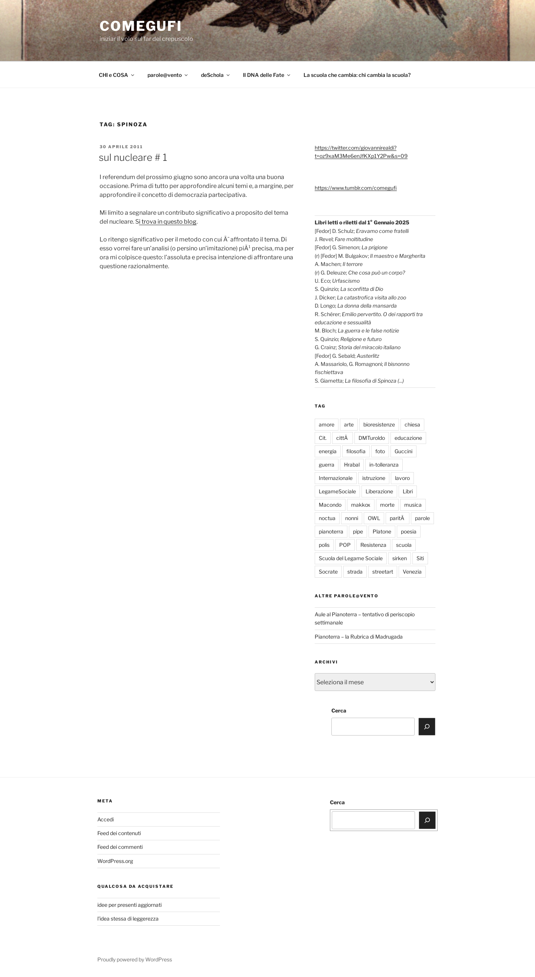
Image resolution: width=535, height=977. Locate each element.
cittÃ (342, 438)
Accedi (105, 819)
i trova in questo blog (168, 221)
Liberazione (379, 491)
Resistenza (373, 545)
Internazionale (336, 478)
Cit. (323, 438)
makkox (360, 505)
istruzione (373, 478)
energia (328, 451)
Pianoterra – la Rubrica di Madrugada (359, 636)
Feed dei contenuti (119, 833)
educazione (408, 438)
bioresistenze (379, 424)
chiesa (412, 424)
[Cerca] (426, 727)
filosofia (356, 451)
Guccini (403, 451)
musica (413, 505)
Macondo (330, 505)
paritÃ (397, 518)
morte (387, 505)
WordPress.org (115, 861)
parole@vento (168, 75)
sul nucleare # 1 (133, 157)
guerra (326, 464)
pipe (358, 531)
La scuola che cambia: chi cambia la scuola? (357, 75)
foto (380, 451)
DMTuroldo (372, 438)
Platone (382, 531)
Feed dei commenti (120, 847)
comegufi (141, 26)
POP (345, 545)
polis (324, 545)
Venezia (412, 571)
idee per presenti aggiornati (129, 905)
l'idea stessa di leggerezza (128, 918)
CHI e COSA (117, 75)
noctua (327, 518)
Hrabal (352, 464)
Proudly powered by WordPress (134, 959)
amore (326, 424)
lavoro (402, 478)
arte (349, 424)
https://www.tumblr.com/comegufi (356, 188)
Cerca (338, 710)
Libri (408, 491)
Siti (420, 558)
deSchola (216, 75)
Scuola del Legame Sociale (351, 558)
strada (355, 571)
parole (422, 518)
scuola (404, 545)
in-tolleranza (384, 464)
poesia (408, 531)
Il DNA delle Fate (267, 75)
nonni (351, 518)
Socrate (328, 571)
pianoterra (331, 531)
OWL (374, 518)
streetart (382, 571)
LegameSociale (337, 491)
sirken (399, 558)
